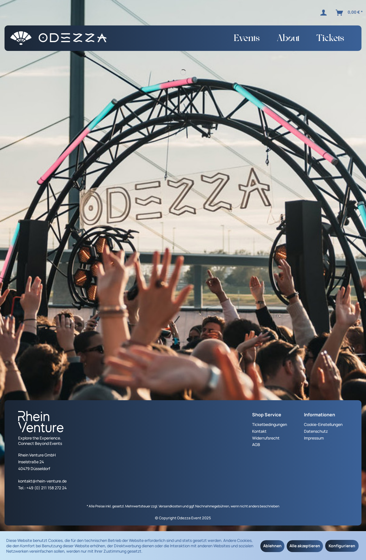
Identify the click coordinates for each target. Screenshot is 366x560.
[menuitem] (324, 12)
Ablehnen (272, 545)
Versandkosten (170, 506)
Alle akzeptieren (305, 545)
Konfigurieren (342, 545)
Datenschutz (316, 431)
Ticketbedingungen (269, 424)
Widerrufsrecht (266, 438)
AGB (256, 444)
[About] (288, 39)
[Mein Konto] (324, 12)
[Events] (246, 39)
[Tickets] (330, 39)
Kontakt (259, 431)
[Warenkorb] (349, 12)
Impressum (314, 438)
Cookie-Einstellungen (323, 424)
